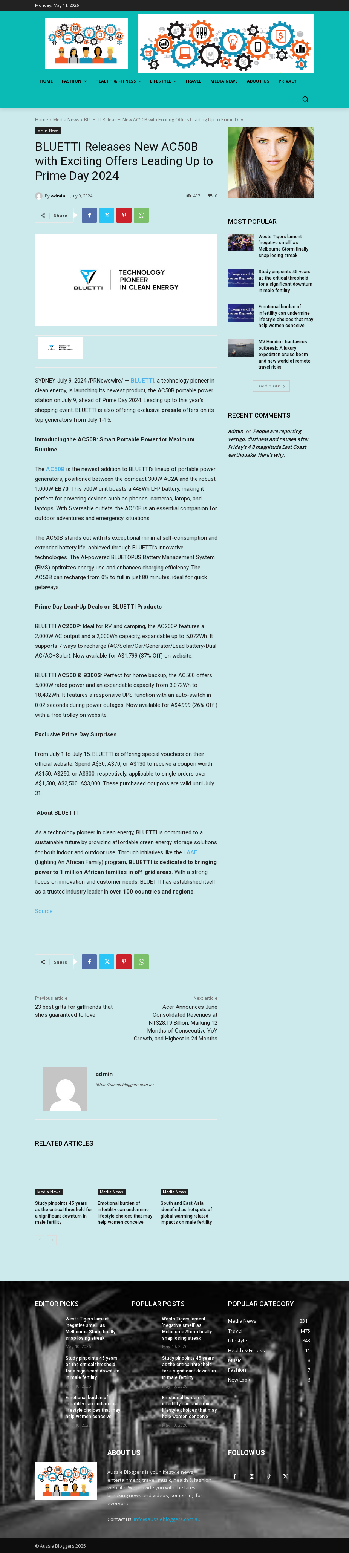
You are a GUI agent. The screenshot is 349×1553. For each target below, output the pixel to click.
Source (44, 911)
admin (58, 196)
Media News (66, 119)
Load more (271, 386)
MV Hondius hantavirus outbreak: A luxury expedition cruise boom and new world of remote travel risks (285, 354)
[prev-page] (39, 1240)
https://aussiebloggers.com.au (124, 1084)
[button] (305, 99)
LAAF (190, 852)
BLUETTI (142, 380)
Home (41, 119)
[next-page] (52, 1240)
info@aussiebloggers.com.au (167, 1519)
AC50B (55, 469)
